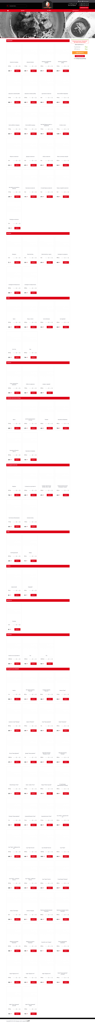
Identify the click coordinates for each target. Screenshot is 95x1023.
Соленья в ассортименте (30, 486)
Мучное (9, 233)
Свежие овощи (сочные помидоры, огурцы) (63, 486)
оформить (80, 52)
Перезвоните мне (84, 7)
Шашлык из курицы (14, 62)
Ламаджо (14, 254)
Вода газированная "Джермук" (62, 942)
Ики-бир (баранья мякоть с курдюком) (46, 125)
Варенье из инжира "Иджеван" (14, 942)
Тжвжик (46, 419)
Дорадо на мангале (30, 156)
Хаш (30, 349)
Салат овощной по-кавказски (14, 384)
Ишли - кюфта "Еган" (30, 784)
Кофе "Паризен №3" (30, 973)
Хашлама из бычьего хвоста (14, 451)
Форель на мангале (14, 156)
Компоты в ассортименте (14, 655)
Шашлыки (9, 40)
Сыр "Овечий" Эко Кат (46, 847)
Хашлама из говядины (30, 451)
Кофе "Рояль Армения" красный (14, 1005)
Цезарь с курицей (46, 384)
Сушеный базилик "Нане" (30, 816)
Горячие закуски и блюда (14, 398)
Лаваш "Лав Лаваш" (14, 910)
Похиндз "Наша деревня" (14, 816)
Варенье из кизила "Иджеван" (30, 942)
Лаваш (30, 552)
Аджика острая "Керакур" (14, 721)
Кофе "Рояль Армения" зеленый (62, 973)
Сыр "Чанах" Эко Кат (46, 879)
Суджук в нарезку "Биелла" (46, 690)
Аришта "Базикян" (30, 721)
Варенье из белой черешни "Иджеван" (46, 911)
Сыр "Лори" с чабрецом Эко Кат (14, 848)
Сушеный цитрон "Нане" (46, 816)
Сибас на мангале (46, 156)
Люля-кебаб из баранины (62, 93)
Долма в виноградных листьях (30, 419)
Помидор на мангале (14, 219)
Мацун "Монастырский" (46, 784)
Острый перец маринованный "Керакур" (62, 785)
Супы (8, 298)
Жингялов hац (30, 254)
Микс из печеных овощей (62, 156)
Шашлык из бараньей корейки (46, 62)
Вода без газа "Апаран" (46, 942)
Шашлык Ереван (30, 62)
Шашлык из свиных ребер (30, 93)
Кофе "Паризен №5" (46, 973)
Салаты (9, 362)
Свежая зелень (30, 517)
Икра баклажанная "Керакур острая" (46, 753)
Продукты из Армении (13, 668)
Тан (30, 655)
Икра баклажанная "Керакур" (63, 753)
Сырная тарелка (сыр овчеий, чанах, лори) (46, 486)
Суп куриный (62, 318)
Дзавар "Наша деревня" (30, 753)
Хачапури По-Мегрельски (14, 284)
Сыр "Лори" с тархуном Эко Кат (62, 816)
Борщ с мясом (30, 318)
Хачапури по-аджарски (63, 254)
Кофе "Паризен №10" (14, 973)
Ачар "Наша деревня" (46, 721)
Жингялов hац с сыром (46, 254)
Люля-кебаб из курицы (30, 125)
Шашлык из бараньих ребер (62, 62)
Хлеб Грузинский (14, 552)
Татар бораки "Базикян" (63, 879)
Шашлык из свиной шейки (14, 93)
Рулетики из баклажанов (14, 517)
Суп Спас (14, 349)
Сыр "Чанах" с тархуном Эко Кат (14, 879)
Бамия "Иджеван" (62, 721)
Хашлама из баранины (62, 419)
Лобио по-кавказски (30, 384)
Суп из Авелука (46, 318)
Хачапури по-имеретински (30, 284)
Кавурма (14, 486)
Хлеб (8, 531)
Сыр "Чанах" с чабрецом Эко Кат (30, 879)
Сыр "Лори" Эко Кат (30, 847)
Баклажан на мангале (30, 188)
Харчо (14, 318)
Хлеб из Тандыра (30, 910)
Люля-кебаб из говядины (14, 125)
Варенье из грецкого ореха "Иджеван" (62, 911)
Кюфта (14, 690)
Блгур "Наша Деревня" (14, 753)
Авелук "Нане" (63, 690)
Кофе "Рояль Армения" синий (30, 1005)
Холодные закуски (12, 464)
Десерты (9, 600)
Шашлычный (14, 586)
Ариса (14, 419)
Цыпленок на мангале (46, 93)
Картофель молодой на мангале (14, 188)
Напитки (9, 634)
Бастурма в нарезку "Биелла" (30, 690)
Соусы (8, 566)
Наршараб (30, 586)
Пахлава (14, 621)
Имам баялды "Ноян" (14, 784)
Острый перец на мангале (46, 188)
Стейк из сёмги (62, 125)
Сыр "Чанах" (62, 847)
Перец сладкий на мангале (62, 188)
